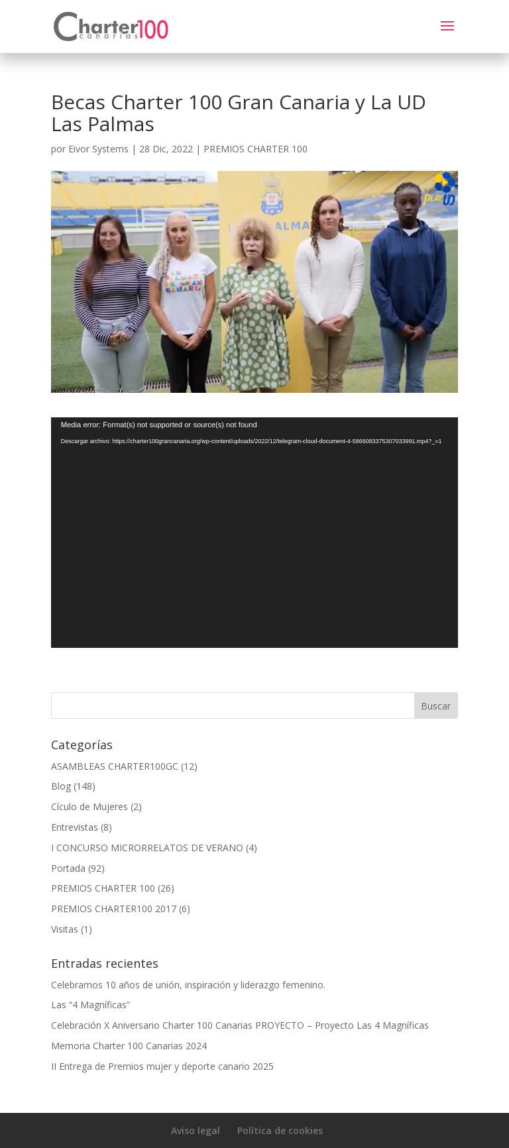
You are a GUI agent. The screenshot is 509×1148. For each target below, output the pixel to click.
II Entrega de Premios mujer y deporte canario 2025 (162, 1066)
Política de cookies (280, 1130)
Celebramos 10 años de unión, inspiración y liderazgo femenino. (188, 984)
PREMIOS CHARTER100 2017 (113, 908)
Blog (61, 786)
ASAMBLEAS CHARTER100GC (114, 766)
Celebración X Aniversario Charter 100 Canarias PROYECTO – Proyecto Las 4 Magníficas (240, 1025)
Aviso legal (195, 1130)
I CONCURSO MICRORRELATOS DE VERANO (147, 847)
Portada (68, 868)
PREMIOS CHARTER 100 (255, 148)
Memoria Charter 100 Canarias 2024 (129, 1045)
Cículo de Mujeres (89, 806)
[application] (254, 532)
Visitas (64, 929)
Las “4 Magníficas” (90, 1004)
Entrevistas (74, 827)
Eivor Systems (98, 148)
